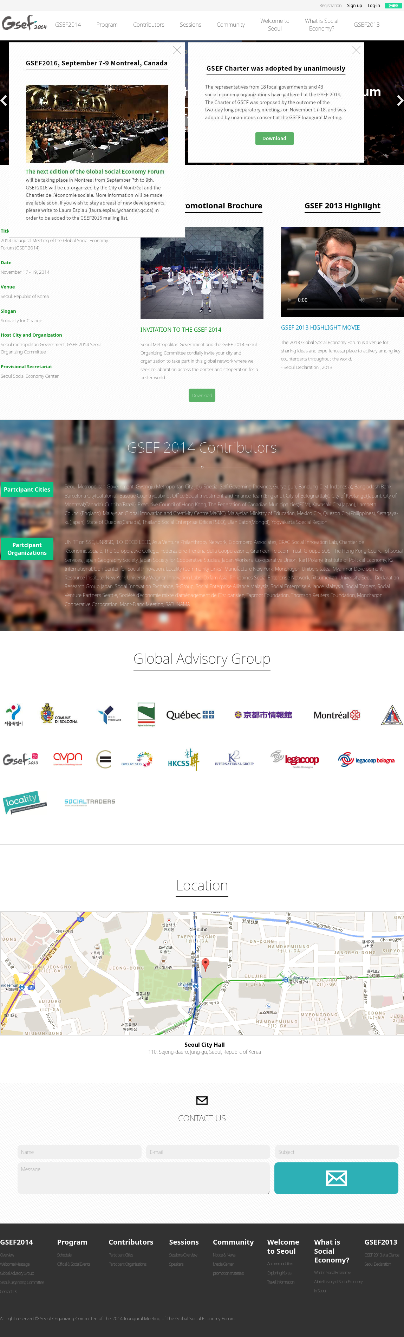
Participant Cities (121, 1255)
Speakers (176, 1264)
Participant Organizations (127, 1264)
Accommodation (280, 1264)
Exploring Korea (279, 1273)
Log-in (374, 5)
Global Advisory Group (17, 1273)
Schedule (64, 1255)
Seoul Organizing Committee (22, 1282)
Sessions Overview (183, 1255)
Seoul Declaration (377, 1264)
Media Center (223, 1264)
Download (202, 395)
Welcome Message (15, 1264)
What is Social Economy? (332, 1273)
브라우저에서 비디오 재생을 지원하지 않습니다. (342, 272)
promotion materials (228, 1273)
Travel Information (280, 1282)
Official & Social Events (73, 1264)
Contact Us (8, 1291)
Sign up (354, 5)
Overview (7, 1255)
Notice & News (224, 1255)
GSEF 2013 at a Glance (381, 1255)
